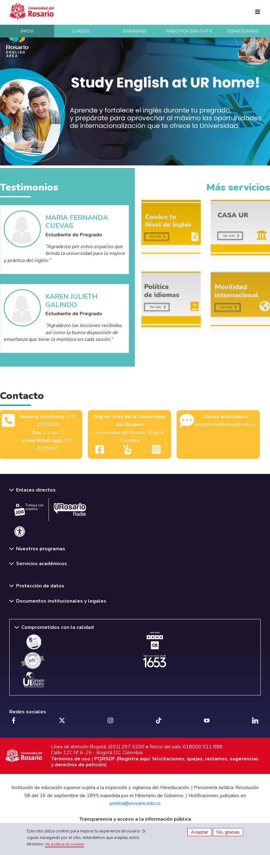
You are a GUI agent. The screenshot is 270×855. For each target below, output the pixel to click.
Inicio (27, 30)
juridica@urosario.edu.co (135, 803)
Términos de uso (70, 758)
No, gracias (228, 832)
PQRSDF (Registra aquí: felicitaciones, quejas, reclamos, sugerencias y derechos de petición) (155, 761)
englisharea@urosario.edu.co (225, 424)
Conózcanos (243, 30)
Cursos (81, 30)
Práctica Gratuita (189, 30)
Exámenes (135, 30)
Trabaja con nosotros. (29, 509)
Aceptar (199, 832)
